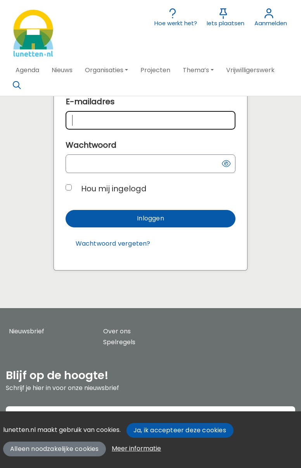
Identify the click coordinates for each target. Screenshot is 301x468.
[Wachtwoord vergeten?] (113, 244)
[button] (27, 70)
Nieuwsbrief (26, 331)
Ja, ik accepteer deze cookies (179, 430)
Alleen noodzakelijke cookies (54, 448)
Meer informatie (136, 448)
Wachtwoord (91, 145)
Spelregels (119, 342)
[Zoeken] (16, 85)
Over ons (117, 331)
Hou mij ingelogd (114, 188)
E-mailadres (90, 101)
